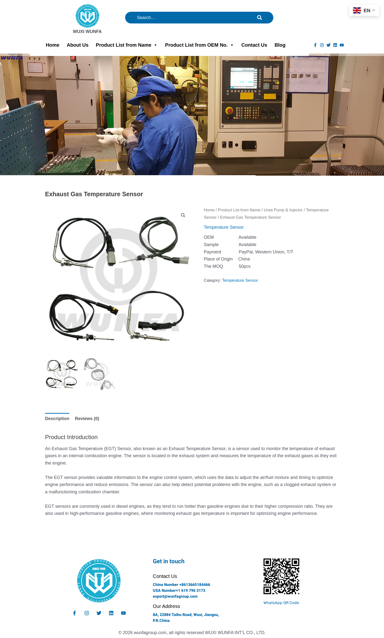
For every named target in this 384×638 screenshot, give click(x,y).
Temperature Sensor (224, 227)
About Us (77, 45)
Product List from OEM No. (199, 45)
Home (53, 45)
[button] (183, 215)
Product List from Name (127, 45)
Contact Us (254, 45)
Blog (280, 45)
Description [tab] (57, 418)
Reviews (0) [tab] (87, 418)
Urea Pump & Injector (283, 210)
